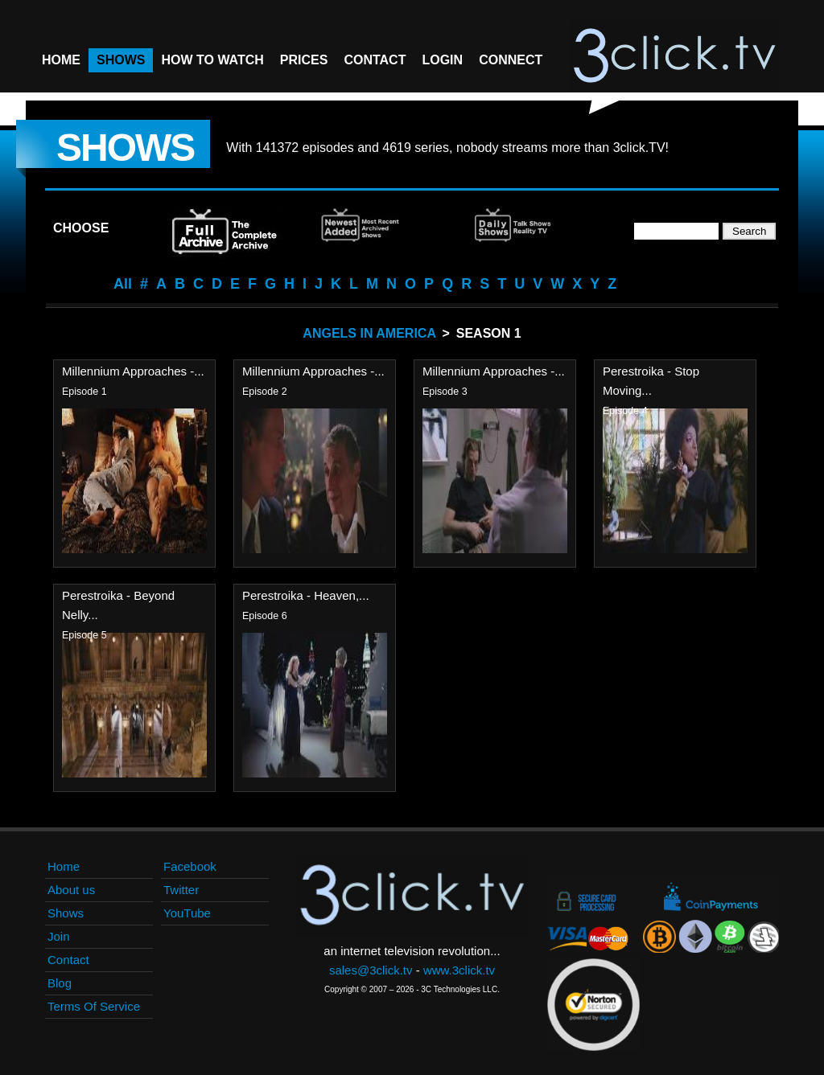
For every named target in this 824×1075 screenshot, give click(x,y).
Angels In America (369, 333)
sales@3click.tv (371, 970)
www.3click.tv (459, 970)
